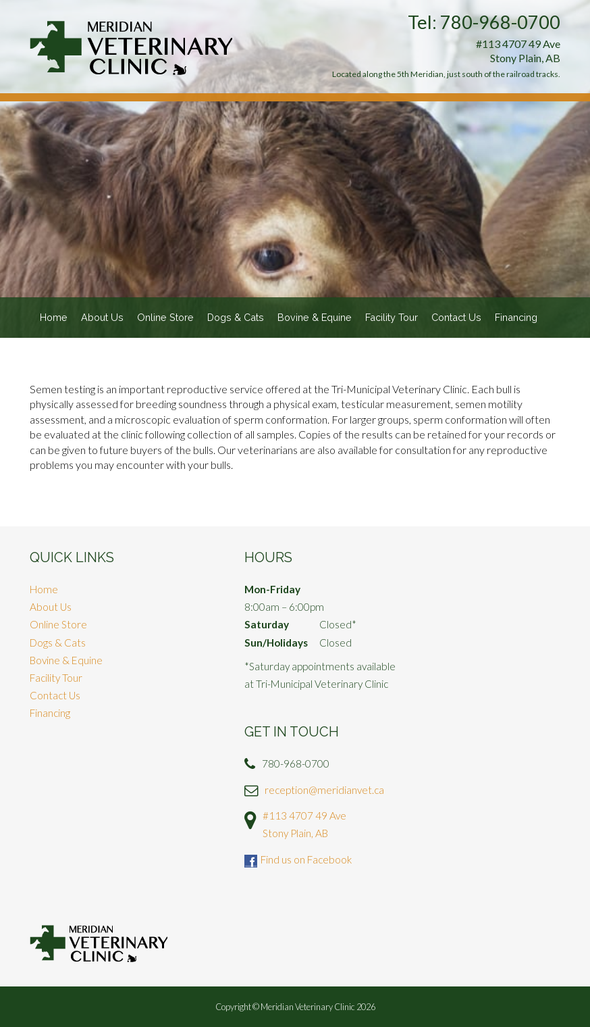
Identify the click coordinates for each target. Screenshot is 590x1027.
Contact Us (456, 317)
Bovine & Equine (314, 317)
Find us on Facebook (306, 859)
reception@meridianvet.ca (324, 790)
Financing (516, 317)
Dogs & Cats (235, 317)
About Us (102, 317)
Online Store (165, 317)
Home (54, 317)
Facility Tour (391, 317)
